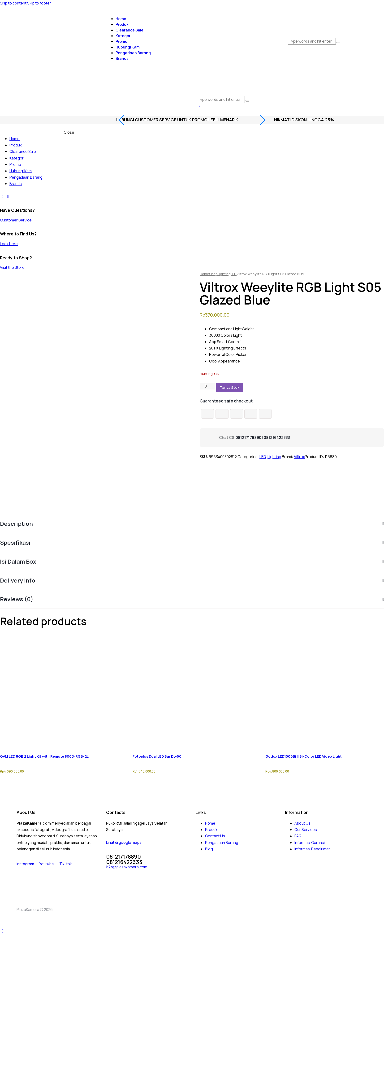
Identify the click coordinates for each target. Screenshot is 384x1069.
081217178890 (248, 437)
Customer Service (16, 220)
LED (234, 273)
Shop (213, 273)
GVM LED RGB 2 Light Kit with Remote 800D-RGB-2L (44, 756)
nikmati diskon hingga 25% (304, 120)
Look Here (9, 243)
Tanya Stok (229, 387)
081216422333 (277, 437)
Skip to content (13, 3)
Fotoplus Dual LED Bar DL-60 (157, 756)
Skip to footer (39, 3)
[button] (199, 105)
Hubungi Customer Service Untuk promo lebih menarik (177, 120)
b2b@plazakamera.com (126, 867)
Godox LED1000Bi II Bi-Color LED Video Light (303, 756)
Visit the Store (12, 267)
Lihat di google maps (124, 842)
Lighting (224, 273)
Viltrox (299, 456)
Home (204, 273)
